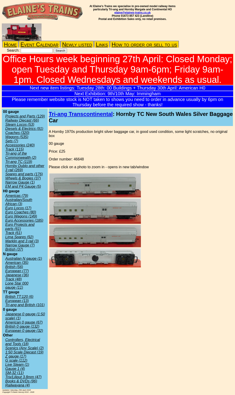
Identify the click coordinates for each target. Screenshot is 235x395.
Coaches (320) (17, 133)
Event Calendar (39, 44)
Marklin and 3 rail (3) (22, 241)
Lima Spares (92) (19, 237)
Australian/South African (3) (18, 202)
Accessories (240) (20, 145)
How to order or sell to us (144, 44)
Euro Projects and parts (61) (19, 227)
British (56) (14, 267)
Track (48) (13, 279)
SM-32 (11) (14, 373)
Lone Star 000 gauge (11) (16, 285)
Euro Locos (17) (18, 208)
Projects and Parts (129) (25, 116)
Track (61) (13, 233)
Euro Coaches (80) (20, 212)
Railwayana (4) (17, 385)
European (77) (17, 271)
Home (10, 44)
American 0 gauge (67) (24, 322)
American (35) (16, 263)
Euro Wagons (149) (21, 216)
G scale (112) (16, 360)
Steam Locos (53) (19, 124)
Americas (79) (16, 196)
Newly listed (77, 44)
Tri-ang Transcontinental (81, 114)
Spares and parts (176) (24, 174)
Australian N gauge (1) (23, 259)
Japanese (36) (17, 275)
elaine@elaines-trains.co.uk (133, 12)
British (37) (14, 249)
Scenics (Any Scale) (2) (24, 348)
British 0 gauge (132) (22, 326)
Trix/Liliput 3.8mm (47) (23, 377)
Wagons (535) (16, 137)
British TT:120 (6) (19, 297)
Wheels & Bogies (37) (23, 178)
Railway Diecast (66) (22, 120)
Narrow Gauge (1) (20, 182)
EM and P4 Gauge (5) (23, 186)
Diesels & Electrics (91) (24, 129)
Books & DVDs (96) (21, 381)
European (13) (17, 301)
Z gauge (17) (15, 356)
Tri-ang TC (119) (18, 162)
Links (102, 44)
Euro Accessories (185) (24, 220)
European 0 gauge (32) (24, 331)
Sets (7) (11, 141)
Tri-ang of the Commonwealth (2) (20, 155)
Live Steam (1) (17, 365)
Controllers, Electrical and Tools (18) (22, 342)
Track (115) (14, 149)
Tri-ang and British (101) (25, 305)
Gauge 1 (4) (15, 369)
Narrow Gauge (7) (20, 245)
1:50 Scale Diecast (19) (24, 352)
